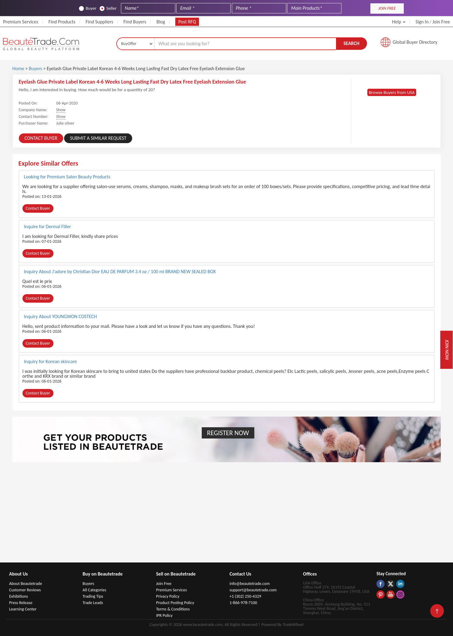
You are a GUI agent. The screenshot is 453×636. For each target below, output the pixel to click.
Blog (160, 22)
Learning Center (22, 609)
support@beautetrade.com (252, 590)
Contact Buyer (41, 138)
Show (61, 109)
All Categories (94, 590)
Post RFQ (187, 22)
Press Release (21, 602)
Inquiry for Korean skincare (50, 361)
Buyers (35, 68)
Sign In (422, 22)
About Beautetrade (25, 583)
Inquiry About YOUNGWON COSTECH (60, 316)
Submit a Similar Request (98, 138)
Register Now (228, 433)
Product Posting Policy (175, 602)
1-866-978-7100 (243, 602)
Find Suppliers (99, 22)
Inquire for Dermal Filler (47, 226)
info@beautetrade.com (249, 583)
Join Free (441, 22)
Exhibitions (18, 596)
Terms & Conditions (173, 609)
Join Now (447, 350)
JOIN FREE (387, 8)
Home (18, 68)
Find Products (61, 22)
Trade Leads (93, 602)
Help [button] (398, 22)
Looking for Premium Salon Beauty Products (67, 176)
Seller (108, 8)
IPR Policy (164, 615)
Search (351, 43)
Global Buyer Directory (415, 42)
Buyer (87, 8)
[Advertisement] (226, 516)
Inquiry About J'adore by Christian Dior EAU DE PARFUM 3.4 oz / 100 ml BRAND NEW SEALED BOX (120, 271)
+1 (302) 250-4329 (245, 596)
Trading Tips (93, 596)
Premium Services (20, 22)
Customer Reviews (25, 590)
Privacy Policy (168, 596)
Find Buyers (134, 22)
